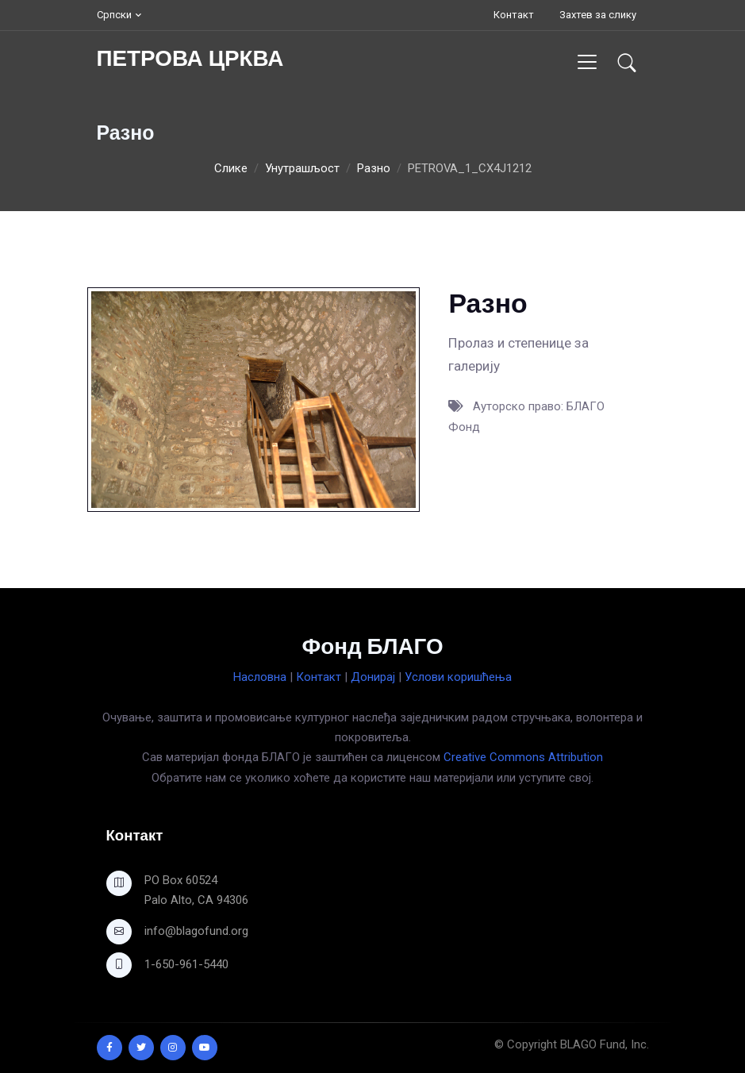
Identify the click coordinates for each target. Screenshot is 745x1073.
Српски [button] (114, 15)
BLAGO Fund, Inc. (604, 1044)
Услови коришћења (458, 677)
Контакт (513, 15)
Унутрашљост (302, 168)
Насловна (259, 677)
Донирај (373, 677)
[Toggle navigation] (586, 61)
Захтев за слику (597, 15)
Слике (231, 168)
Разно (373, 168)
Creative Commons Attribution (523, 757)
